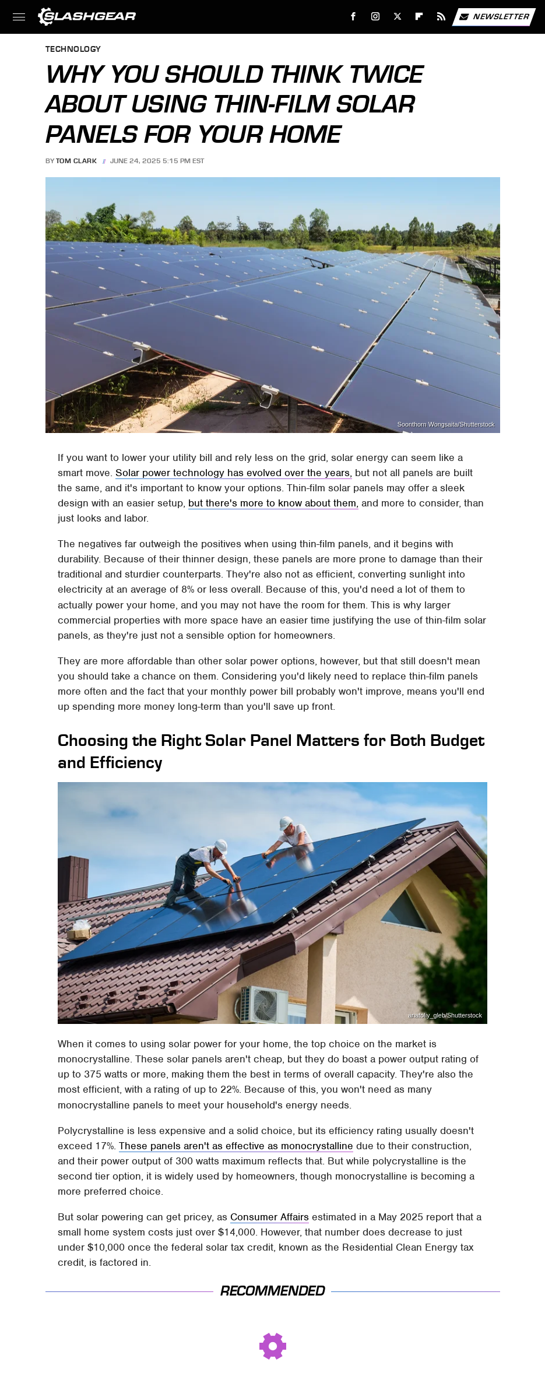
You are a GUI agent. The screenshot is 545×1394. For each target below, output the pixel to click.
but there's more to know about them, (273, 503)
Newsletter (493, 17)
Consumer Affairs (269, 1216)
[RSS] (441, 17)
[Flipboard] (419, 17)
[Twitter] (397, 17)
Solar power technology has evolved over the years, (233, 472)
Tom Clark (76, 161)
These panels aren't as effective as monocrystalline (236, 1145)
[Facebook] (353, 17)
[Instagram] (375, 17)
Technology (73, 50)
